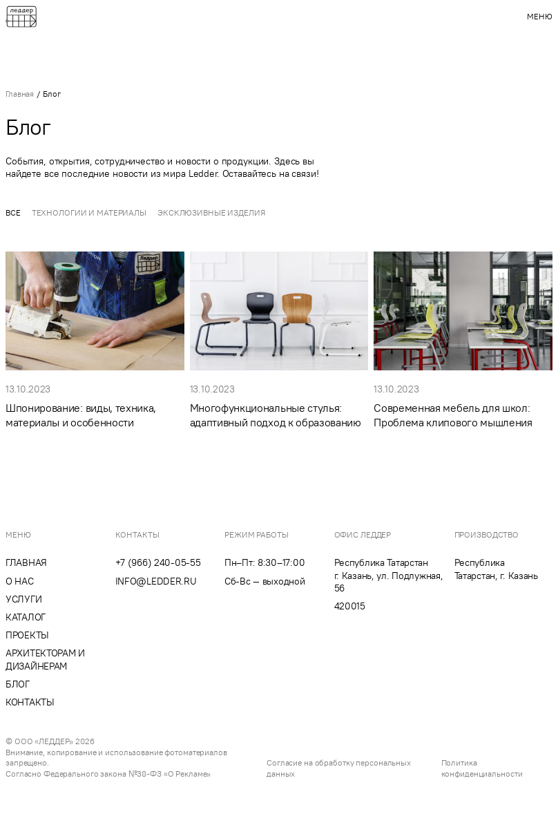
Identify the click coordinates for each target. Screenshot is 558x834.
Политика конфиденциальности (482, 768)
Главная (20, 93)
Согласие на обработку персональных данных (339, 768)
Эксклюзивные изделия (211, 212)
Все (13, 212)
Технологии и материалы (89, 212)
